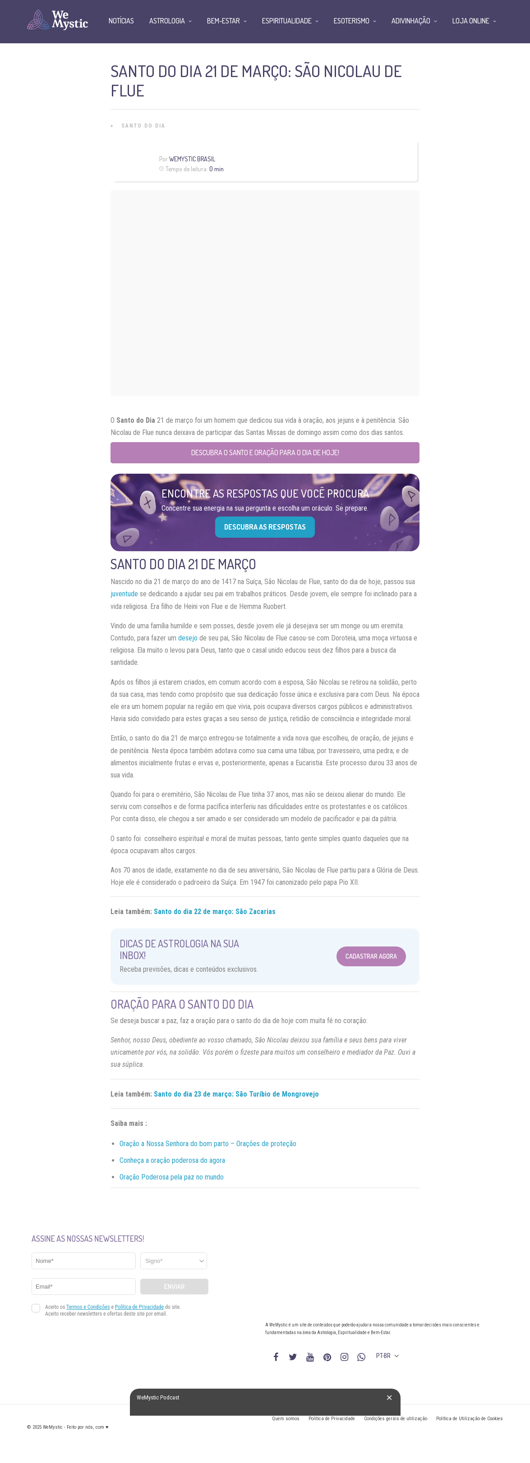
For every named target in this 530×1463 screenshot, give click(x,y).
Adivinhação (411, 20)
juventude (124, 594)
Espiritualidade (287, 20)
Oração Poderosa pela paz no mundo (172, 1177)
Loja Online (470, 20)
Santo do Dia (143, 126)
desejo (188, 638)
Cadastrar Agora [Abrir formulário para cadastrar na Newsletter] (371, 956)
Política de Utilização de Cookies (469, 1419)
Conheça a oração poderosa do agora (172, 1160)
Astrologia (167, 20)
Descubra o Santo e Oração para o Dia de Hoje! (265, 452)
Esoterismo (351, 20)
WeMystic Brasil (192, 159)
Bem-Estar (223, 20)
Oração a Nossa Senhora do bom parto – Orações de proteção (208, 1143)
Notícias (121, 20)
